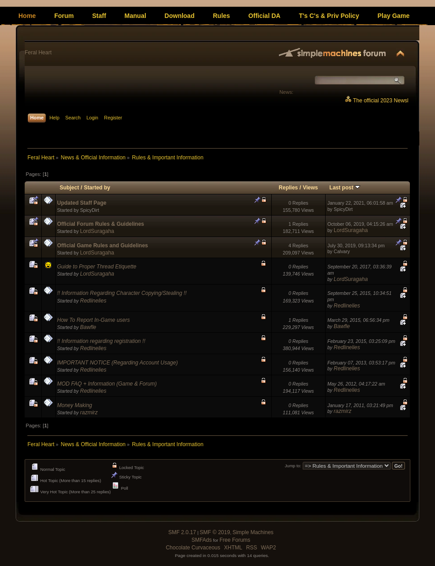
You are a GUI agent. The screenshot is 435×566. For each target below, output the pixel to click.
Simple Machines (252, 532)
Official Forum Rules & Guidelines (100, 224)
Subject (69, 187)
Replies (288, 187)
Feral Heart (38, 52)
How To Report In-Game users (93, 320)
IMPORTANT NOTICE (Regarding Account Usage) (117, 363)
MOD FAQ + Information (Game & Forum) (107, 384)
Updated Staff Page (81, 203)
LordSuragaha (97, 231)
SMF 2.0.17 (182, 532)
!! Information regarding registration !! (101, 341)
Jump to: (293, 466)
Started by (97, 187)
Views (310, 187)
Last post (345, 187)
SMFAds (201, 540)
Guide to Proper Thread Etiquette (96, 266)
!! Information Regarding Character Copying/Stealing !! (122, 293)
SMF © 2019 (215, 532)
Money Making (74, 405)
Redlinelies (93, 301)
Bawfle (88, 327)
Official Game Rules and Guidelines (102, 245)
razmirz (88, 412)
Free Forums (234, 540)
